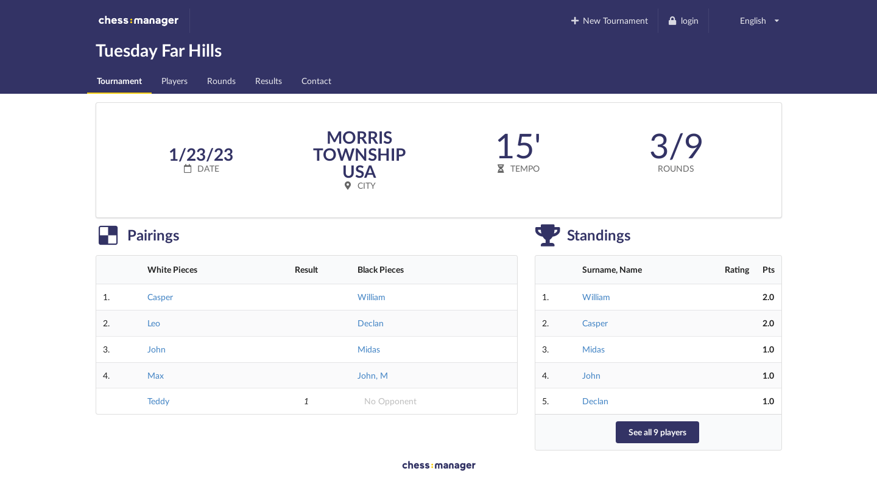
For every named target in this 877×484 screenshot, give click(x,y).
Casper (160, 297)
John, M (372, 375)
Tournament (119, 80)
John (156, 349)
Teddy (158, 401)
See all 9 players (657, 432)
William (371, 297)
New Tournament (608, 20)
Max (155, 375)
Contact (316, 80)
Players (174, 80)
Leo (153, 323)
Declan (370, 323)
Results (268, 80)
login (683, 20)
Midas (368, 349)
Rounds (221, 80)
